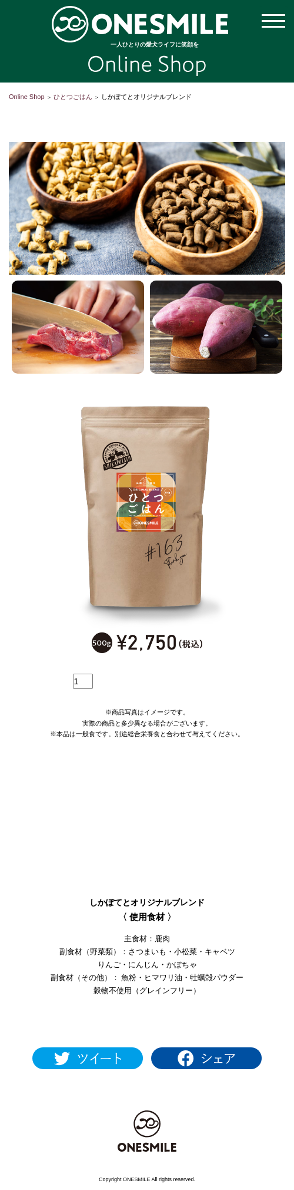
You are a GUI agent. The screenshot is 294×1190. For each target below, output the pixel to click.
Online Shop (27, 96)
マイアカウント (147, 111)
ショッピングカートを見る (94, 111)
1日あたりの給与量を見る (147, 1019)
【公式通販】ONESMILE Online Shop (140, 24)
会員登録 (199, 111)
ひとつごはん (73, 96)
